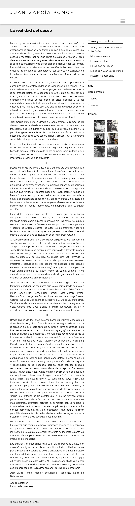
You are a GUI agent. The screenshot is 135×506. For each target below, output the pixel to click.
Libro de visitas (96, 92)
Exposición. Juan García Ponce (106, 71)
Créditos (92, 98)
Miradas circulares (100, 56)
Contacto (93, 105)
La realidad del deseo (101, 66)
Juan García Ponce (42, 12)
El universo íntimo (99, 61)
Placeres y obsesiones (102, 75)
